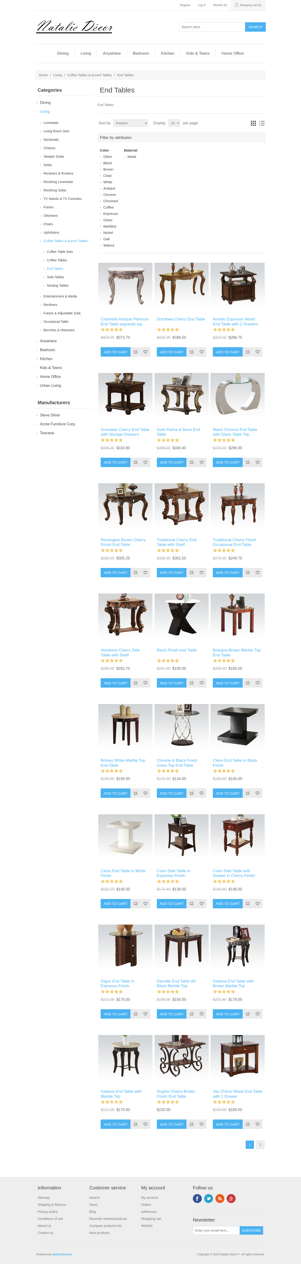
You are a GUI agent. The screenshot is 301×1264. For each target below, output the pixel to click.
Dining (62, 53)
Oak (106, 239)
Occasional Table (56, 322)
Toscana (47, 433)
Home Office (233, 53)
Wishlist (146, 1226)
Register (185, 5)
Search (94, 1197)
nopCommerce (62, 1254)
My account (149, 1197)
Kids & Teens (198, 53)
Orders (146, 1205)
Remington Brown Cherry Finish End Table (123, 542)
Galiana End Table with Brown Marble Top (233, 983)
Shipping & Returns (52, 1205)
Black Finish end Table (177, 650)
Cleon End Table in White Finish (123, 873)
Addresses (149, 1212)
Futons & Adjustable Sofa (62, 313)
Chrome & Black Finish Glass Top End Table (177, 762)
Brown (108, 169)
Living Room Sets (56, 131)
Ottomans (51, 215)
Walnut (108, 245)
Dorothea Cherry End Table (181, 319)
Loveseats (51, 123)
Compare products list (105, 1226)
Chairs (48, 224)
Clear (107, 176)
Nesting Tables (58, 285)
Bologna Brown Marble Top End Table (237, 652)
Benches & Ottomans (59, 330)
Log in (202, 5)
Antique (109, 188)
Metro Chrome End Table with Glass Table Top (235, 432)
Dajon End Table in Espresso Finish (117, 983)
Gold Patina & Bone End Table (178, 432)
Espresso (110, 214)
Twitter (208, 1198)
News (93, 1205)
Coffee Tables (57, 260)
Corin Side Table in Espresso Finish (173, 873)
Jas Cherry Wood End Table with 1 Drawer (237, 1093)
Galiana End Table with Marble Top (121, 1093)
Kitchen (167, 53)
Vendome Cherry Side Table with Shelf (120, 652)
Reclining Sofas (55, 190)
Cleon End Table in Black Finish (235, 762)
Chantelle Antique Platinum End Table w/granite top (125, 321)
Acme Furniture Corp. (58, 424)
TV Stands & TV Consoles (63, 199)
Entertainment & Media (60, 296)
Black (107, 163)
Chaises (49, 148)
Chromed (110, 201)
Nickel (108, 233)
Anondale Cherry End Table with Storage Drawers (125, 432)
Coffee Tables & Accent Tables (89, 75)
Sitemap (44, 1197)
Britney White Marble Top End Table (123, 762)
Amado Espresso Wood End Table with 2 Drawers (235, 321)
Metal (131, 157)
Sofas (48, 165)
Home (43, 75)
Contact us (45, 1233)
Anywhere (112, 53)
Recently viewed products (108, 1219)
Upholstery (51, 232)
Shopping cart (151, 1219)
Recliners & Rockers (58, 173)
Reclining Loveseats (58, 182)
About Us (44, 1226)
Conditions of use (50, 1219)
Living (86, 53)
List (262, 123)
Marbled (109, 226)
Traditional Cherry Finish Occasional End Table (234, 542)
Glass (107, 220)
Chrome (109, 195)
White (107, 182)
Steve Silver (50, 415)
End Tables (55, 268)
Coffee (108, 207)
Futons (49, 207)
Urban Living (50, 386)
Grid (253, 123)
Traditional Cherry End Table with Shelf (177, 542)
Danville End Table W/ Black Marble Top (176, 983)
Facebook (197, 1198)
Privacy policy (48, 1212)
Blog (92, 1212)
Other (107, 157)
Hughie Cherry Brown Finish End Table (176, 1093)
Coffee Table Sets (60, 252)
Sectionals (51, 139)
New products (99, 1233)
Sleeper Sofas (54, 156)
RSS (219, 1198)
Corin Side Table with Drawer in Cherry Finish (234, 873)
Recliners (50, 305)
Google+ (231, 1198)
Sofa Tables (55, 277)
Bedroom (141, 53)
